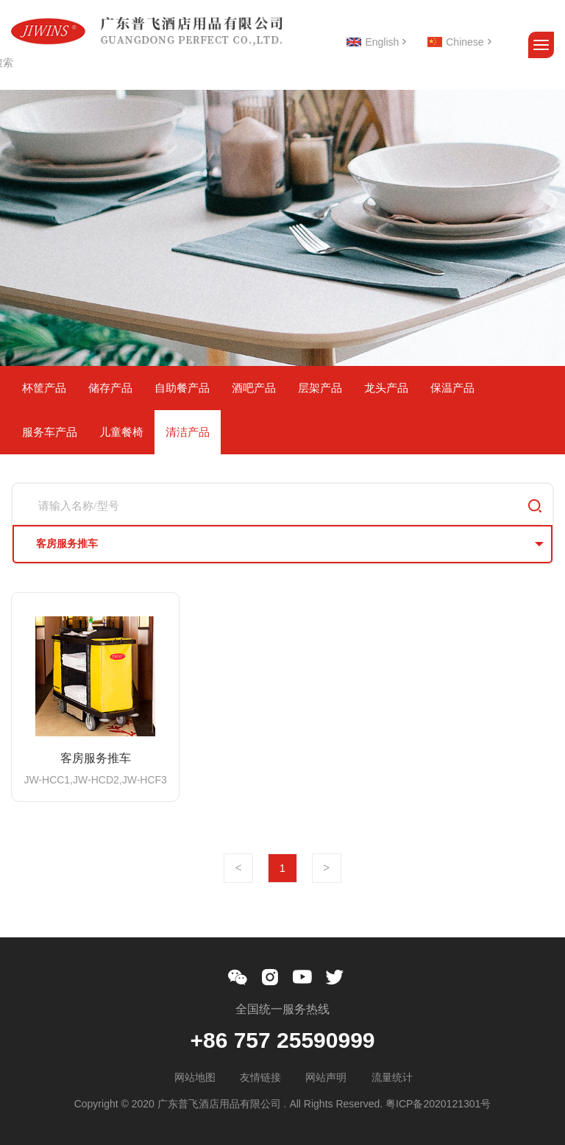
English (382, 42)
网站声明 (326, 1077)
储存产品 (110, 387)
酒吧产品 (254, 387)
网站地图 (195, 1077)
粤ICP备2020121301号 (438, 1104)
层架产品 (320, 387)
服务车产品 (49, 432)
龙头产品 (386, 387)
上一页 (238, 868)
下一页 (326, 868)
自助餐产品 (182, 387)
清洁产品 (188, 432)
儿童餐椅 (121, 432)
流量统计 (392, 1077)
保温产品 (452, 387)
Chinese (464, 42)
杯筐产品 (44, 387)
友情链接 (260, 1077)
